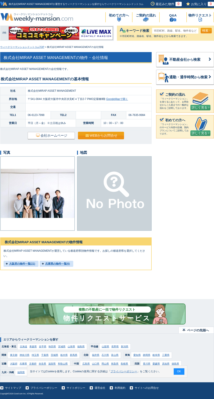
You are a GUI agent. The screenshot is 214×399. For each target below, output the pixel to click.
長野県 (115, 346)
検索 (206, 30)
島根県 (124, 363)
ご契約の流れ (146, 15)
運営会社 (100, 387)
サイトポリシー (76, 387)
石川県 (105, 355)
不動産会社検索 (190, 60)
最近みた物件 (169, 4)
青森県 (33, 346)
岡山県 (105, 363)
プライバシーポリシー (44, 387)
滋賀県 (52, 363)
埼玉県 (35, 355)
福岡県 (21, 372)
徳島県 (175, 363)
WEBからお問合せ (101, 135)
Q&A (173, 15)
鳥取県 (114, 363)
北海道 (23, 346)
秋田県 (52, 346)
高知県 (165, 363)
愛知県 (137, 355)
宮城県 (61, 346)
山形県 (71, 346)
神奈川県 (24, 355)
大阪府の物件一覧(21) (22, 263)
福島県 (81, 346)
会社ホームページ (51, 135)
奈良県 (42, 363)
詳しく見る (200, 107)
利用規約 (120, 387)
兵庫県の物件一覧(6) (57, 263)
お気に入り (202, 4)
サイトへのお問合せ (147, 387)
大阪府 (13, 363)
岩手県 (42, 346)
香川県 (146, 363)
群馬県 (73, 355)
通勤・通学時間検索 (190, 77)
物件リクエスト (200, 15)
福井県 (95, 355)
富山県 (114, 355)
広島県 (86, 363)
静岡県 (146, 355)
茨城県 (54, 355)
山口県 (95, 363)
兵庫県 (23, 363)
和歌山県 (63, 363)
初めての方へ (119, 15)
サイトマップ (13, 387)
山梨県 (105, 346)
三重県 (165, 355)
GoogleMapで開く (117, 99)
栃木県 (64, 355)
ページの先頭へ (198, 330)
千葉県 (45, 355)
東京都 (13, 355)
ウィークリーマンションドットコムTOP (22, 47)
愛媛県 (156, 363)
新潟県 (124, 346)
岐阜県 (156, 355)
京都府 (33, 363)
